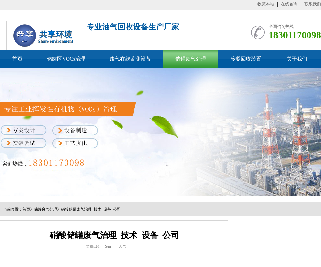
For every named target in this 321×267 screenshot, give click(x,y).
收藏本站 (265, 4)
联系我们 (312, 4)
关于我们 (297, 59)
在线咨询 (289, 4)
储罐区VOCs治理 (66, 59)
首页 (17, 59)
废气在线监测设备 (130, 59)
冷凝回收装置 (245, 59)
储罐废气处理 (190, 59)
